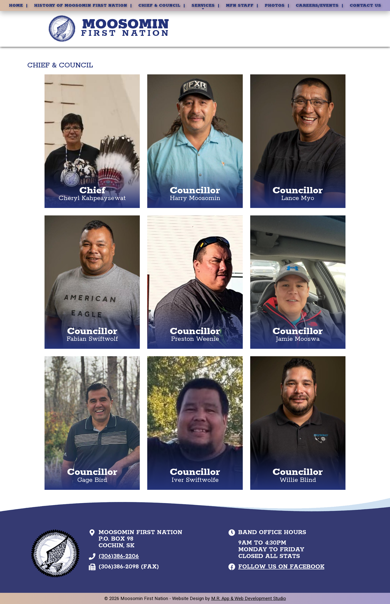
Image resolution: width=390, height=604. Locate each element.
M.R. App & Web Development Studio (248, 598)
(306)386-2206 (118, 556)
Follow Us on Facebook (281, 567)
